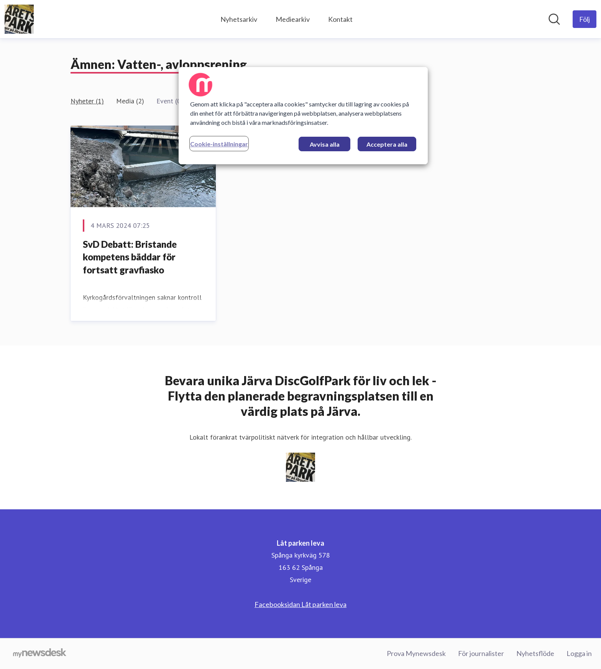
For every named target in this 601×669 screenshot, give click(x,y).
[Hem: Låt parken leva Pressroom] (19, 19)
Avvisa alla (325, 144)
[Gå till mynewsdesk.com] (39, 654)
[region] (303, 115)
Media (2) (130, 101)
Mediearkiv (293, 19)
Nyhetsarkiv (238, 19)
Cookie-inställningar (219, 143)
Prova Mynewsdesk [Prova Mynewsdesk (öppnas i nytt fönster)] (416, 653)
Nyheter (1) (87, 101)
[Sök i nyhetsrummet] (554, 19)
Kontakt (340, 19)
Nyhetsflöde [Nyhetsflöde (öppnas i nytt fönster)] (535, 653)
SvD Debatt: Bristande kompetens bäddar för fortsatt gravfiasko (130, 257)
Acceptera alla (386, 144)
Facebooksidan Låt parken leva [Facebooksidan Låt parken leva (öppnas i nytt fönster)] (300, 604)
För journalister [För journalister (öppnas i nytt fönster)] (481, 653)
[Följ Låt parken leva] (584, 19)
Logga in (579, 653)
